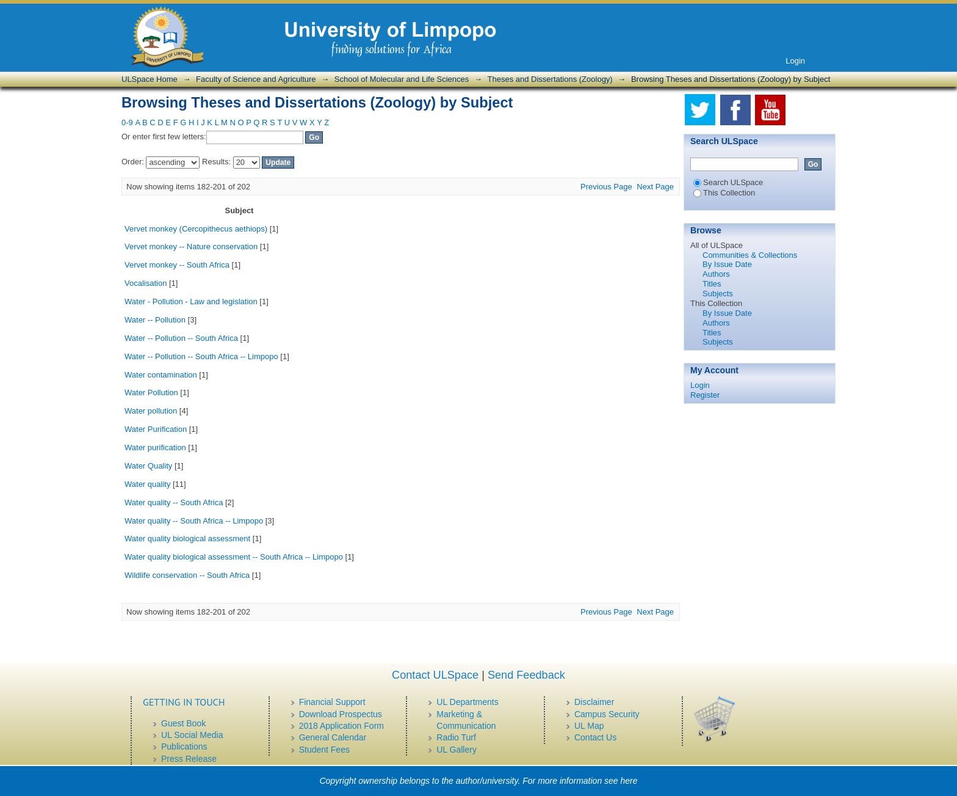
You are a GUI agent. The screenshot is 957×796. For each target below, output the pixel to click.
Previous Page (606, 186)
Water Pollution (151, 392)
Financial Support (332, 702)
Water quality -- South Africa (174, 502)
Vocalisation (146, 283)
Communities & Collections (749, 255)
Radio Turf (456, 737)
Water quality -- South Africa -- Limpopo (194, 520)
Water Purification (156, 429)
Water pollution (151, 410)
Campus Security (607, 714)
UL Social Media (192, 735)
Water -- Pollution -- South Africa (181, 338)
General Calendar (333, 737)
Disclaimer (594, 702)
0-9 (127, 122)
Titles (711, 283)
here (629, 781)
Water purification (155, 447)
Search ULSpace (728, 182)
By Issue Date (727, 264)
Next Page (655, 186)
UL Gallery (456, 749)
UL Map (589, 726)
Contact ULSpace (435, 675)
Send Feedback (526, 675)
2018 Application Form (341, 726)
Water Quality (148, 465)
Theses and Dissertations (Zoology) (550, 79)
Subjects (717, 293)
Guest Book (183, 723)
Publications (184, 746)
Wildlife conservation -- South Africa (187, 575)
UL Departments (467, 702)
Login (795, 60)
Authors (716, 274)
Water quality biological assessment (187, 538)
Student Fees (324, 749)
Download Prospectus (340, 714)
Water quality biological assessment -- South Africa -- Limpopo (234, 556)
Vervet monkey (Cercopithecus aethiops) (196, 228)
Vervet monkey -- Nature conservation (191, 246)
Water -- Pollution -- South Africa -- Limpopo (201, 356)
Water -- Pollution (155, 319)
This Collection (724, 192)
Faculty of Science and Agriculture (256, 79)
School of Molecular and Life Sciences (401, 79)
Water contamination (161, 374)
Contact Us (595, 737)
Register (705, 395)
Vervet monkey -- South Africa (177, 264)
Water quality (147, 484)
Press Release (189, 759)
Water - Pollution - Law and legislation (191, 301)
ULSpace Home (149, 79)
